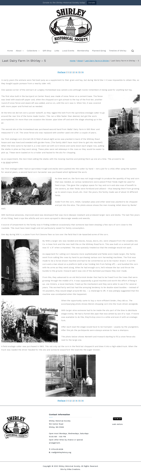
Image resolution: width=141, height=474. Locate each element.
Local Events (68, 51)
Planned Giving (99, 51)
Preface (61, 72)
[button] (22, 50)
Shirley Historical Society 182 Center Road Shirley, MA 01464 (59, 424)
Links (56, 51)
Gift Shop (47, 51)
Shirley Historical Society (69, 466)
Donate (91, 3)
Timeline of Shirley (117, 51)
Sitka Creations (73, 469)
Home (10, 51)
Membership (83, 51)
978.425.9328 (57, 449)
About (20, 50)
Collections (33, 50)
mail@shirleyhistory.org (61, 452)
